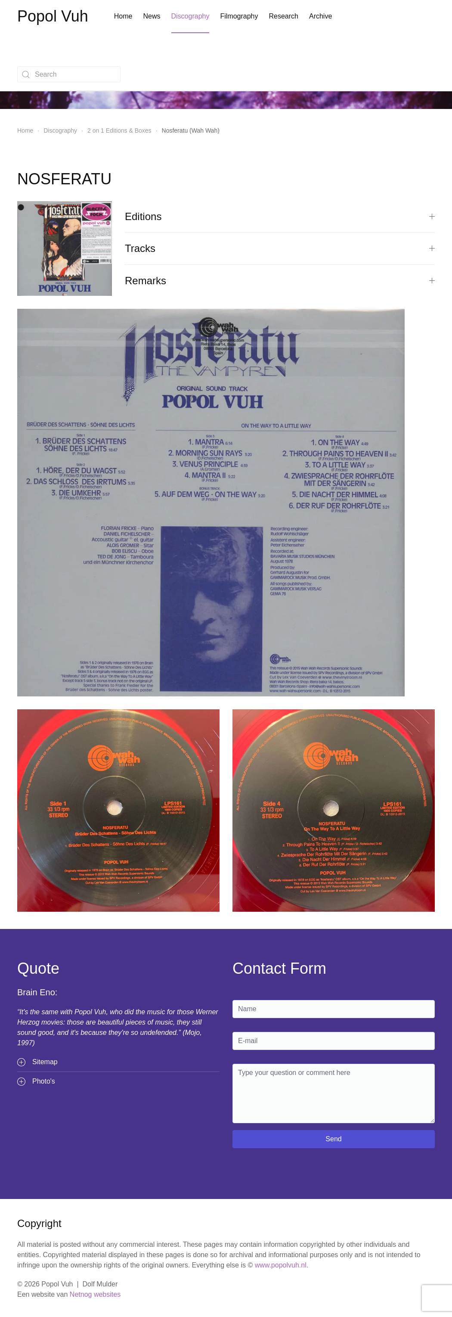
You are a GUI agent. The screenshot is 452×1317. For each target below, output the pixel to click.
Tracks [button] (280, 248)
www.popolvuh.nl (280, 1265)
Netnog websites (95, 1294)
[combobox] (69, 74)
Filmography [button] (239, 16)
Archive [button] (320, 16)
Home (123, 16)
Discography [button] (190, 16)
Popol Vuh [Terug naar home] (52, 16)
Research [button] (283, 16)
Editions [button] (280, 216)
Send (333, 1139)
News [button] (151, 16)
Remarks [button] (280, 280)
